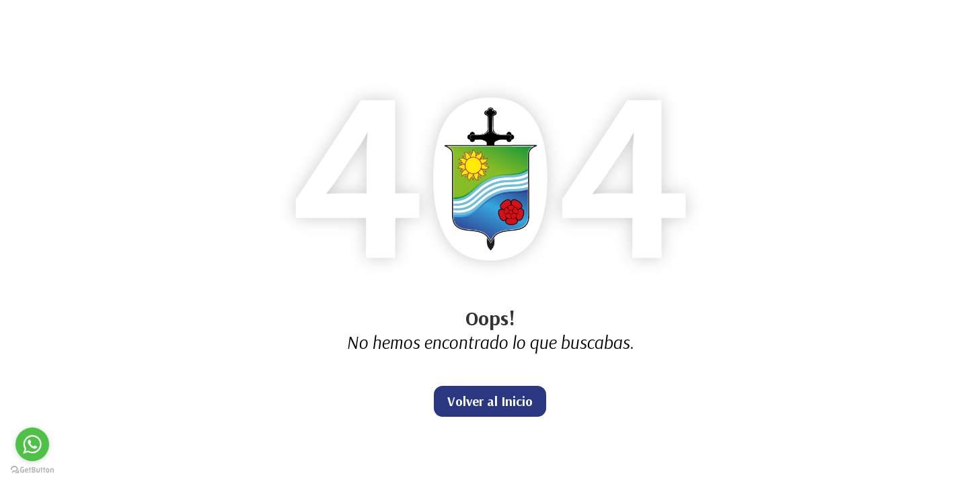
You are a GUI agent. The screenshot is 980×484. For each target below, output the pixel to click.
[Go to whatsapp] (32, 444)
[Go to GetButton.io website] (32, 470)
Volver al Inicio (490, 401)
